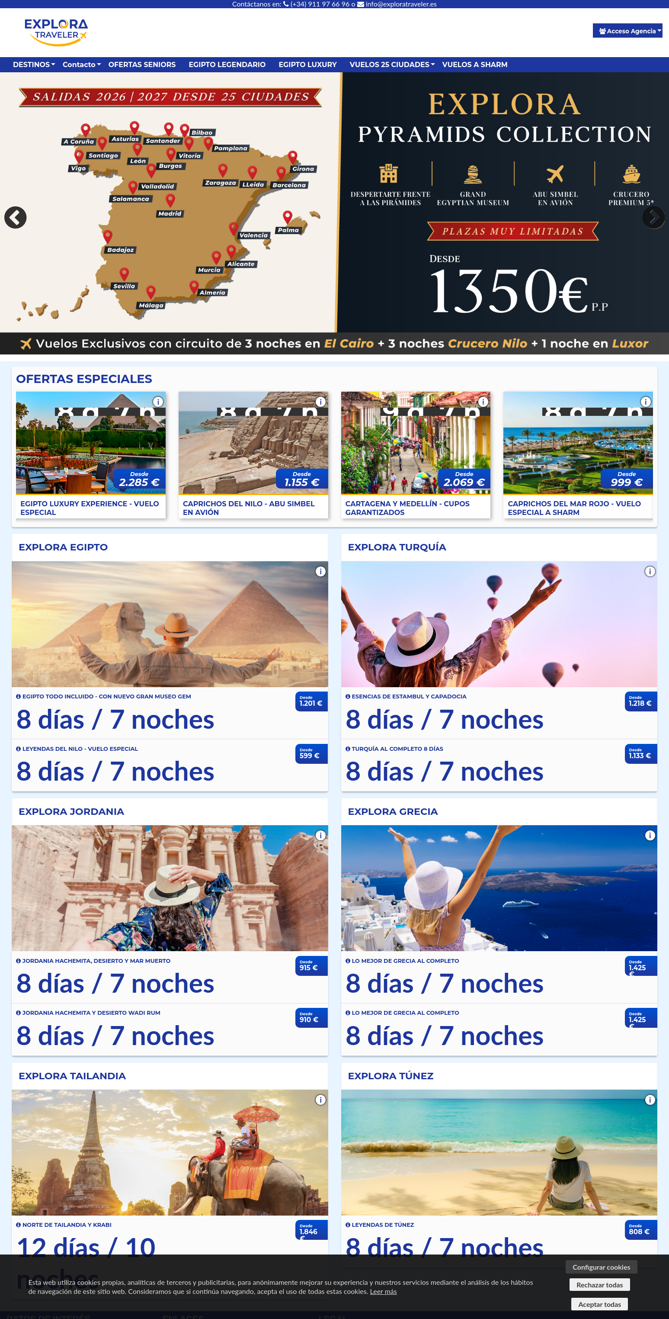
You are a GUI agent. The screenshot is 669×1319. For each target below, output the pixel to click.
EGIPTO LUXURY (307, 65)
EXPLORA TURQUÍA (397, 547)
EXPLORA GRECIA (393, 811)
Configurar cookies (601, 1267)
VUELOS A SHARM (475, 65)
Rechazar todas (599, 1284)
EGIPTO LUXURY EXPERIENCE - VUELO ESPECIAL (89, 508)
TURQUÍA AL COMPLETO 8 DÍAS (394, 749)
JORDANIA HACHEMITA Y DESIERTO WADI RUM (88, 1013)
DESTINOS (31, 65)
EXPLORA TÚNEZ (391, 1076)
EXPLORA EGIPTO (63, 547)
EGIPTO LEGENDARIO (227, 65)
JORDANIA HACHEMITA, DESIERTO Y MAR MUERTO (93, 961)
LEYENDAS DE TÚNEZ (380, 1225)
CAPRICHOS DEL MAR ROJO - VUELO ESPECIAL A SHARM (574, 508)
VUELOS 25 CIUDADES (389, 65)
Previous (17, 218)
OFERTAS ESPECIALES (84, 379)
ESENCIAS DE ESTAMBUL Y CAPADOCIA (406, 696)
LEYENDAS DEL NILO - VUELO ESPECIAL (77, 749)
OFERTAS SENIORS (142, 65)
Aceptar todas (599, 1304)
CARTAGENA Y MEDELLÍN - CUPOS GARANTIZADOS (408, 508)
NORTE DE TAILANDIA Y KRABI (63, 1225)
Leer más (383, 1291)
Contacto (79, 65)
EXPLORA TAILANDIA (72, 1076)
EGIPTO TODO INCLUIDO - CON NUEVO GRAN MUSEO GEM (103, 696)
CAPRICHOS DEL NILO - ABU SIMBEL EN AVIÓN (248, 508)
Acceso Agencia (627, 31)
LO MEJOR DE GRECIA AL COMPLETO (402, 961)
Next (652, 218)
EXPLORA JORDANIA (71, 811)
